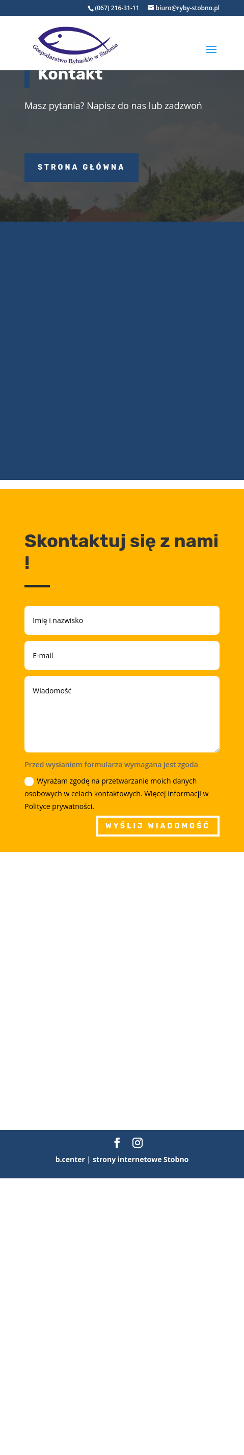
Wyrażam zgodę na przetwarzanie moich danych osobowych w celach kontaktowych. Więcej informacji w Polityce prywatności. (116, 793)
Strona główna (81, 167)
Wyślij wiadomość (157, 826)
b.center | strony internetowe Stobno (122, 1159)
